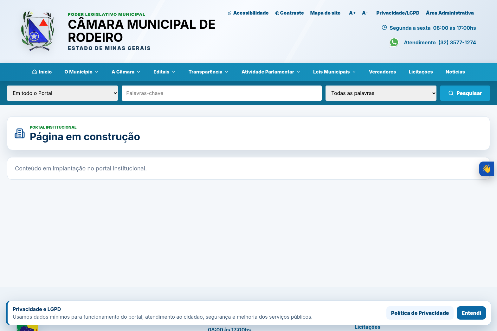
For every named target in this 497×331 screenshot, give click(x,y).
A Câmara (126, 72)
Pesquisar (465, 93)
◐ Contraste (289, 13)
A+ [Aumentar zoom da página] (352, 13)
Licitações (421, 72)
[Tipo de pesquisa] (381, 93)
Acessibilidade (248, 13)
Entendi (471, 313)
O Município (81, 72)
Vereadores (382, 72)
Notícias (455, 72)
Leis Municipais (334, 72)
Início (42, 72)
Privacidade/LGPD (397, 13)
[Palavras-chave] (222, 93)
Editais (164, 72)
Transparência (209, 72)
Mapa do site (325, 13)
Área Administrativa (450, 13)
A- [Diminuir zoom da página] (365, 13)
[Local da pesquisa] (62, 93)
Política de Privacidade (420, 313)
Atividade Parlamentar (271, 72)
